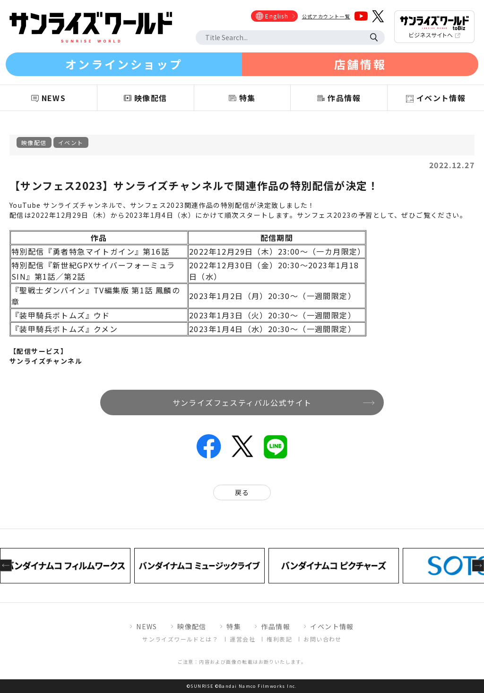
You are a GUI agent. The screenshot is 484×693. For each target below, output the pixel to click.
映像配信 (34, 142)
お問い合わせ (322, 639)
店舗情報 (360, 64)
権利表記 (279, 639)
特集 (233, 626)
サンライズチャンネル (45, 361)
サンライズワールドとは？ (180, 639)
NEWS (146, 626)
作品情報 (275, 626)
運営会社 (242, 639)
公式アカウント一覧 (326, 16)
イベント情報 (332, 626)
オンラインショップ (123, 64)
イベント (71, 142)
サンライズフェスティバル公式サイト (242, 402)
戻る (242, 492)
